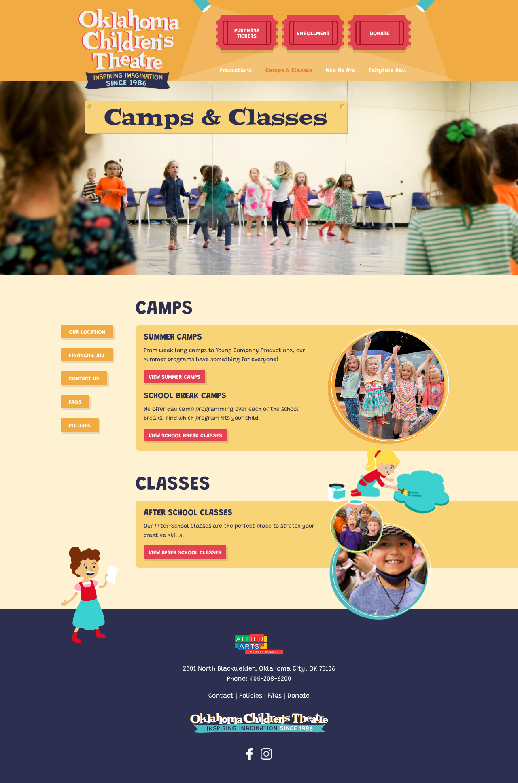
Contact (221, 695)
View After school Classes (185, 552)
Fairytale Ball (387, 70)
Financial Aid (86, 355)
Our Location (87, 331)
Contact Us (84, 378)
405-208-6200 (270, 678)
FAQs (275, 695)
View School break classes (185, 435)
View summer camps (174, 376)
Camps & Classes (288, 70)
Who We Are (340, 70)
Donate (298, 695)
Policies (80, 425)
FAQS (75, 401)
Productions (236, 70)
